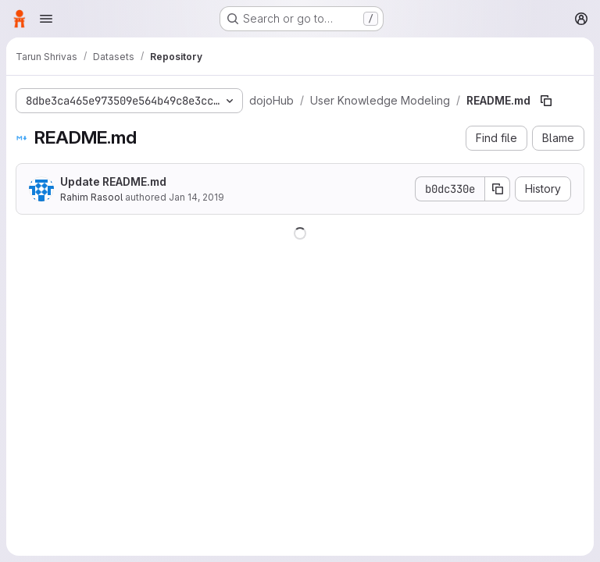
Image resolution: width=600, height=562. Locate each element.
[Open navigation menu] (46, 18)
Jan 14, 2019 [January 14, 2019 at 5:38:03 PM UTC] (196, 197)
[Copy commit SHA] (497, 188)
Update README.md (113, 181)
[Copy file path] (546, 100)
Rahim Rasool (91, 197)
